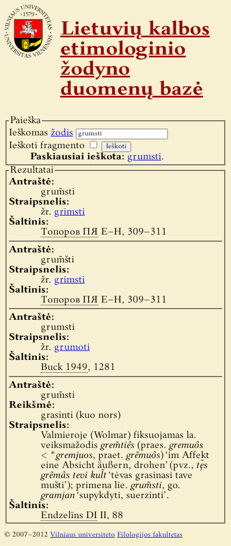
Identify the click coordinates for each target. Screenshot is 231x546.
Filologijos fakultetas (149, 535)
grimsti (69, 212)
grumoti (72, 347)
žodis (62, 133)
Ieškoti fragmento (47, 145)
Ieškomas (41, 133)
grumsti (144, 157)
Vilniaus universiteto (82, 535)
